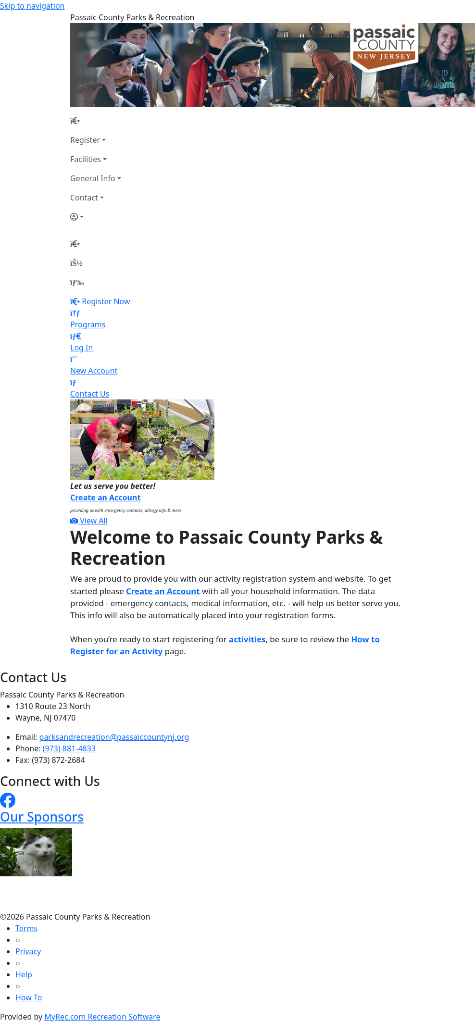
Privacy (28, 951)
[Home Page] (95, 120)
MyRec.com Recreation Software (102, 1016)
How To (28, 997)
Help (23, 974)
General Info (92, 178)
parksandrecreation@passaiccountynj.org (114, 737)
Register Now (106, 301)
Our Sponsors (42, 816)
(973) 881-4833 (69, 748)
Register (85, 140)
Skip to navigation (32, 5)
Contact (84, 197)
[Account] (95, 216)
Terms (26, 928)
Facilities (85, 159)
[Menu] (77, 282)
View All (89, 520)
